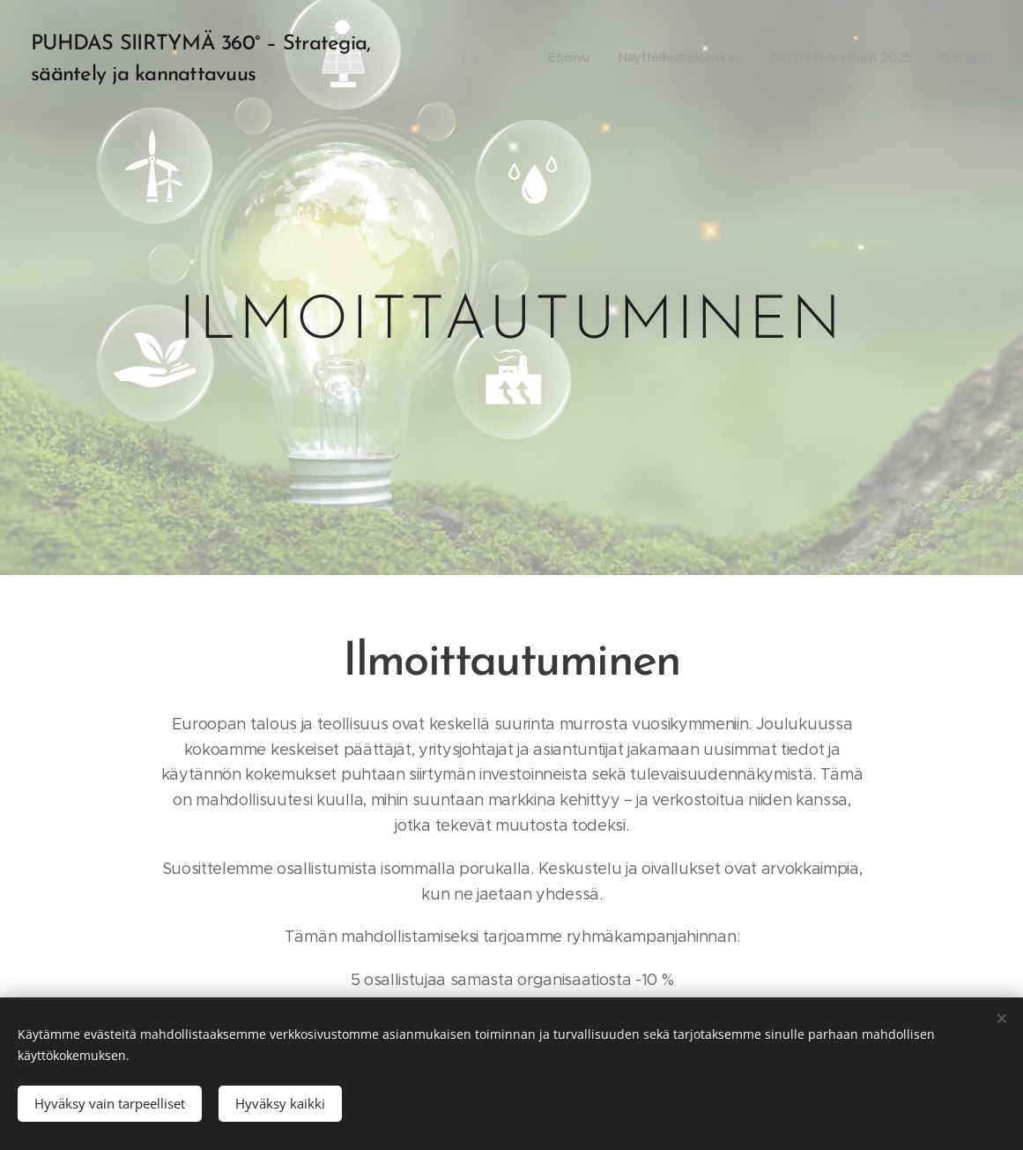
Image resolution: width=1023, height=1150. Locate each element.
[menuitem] (562, 57)
